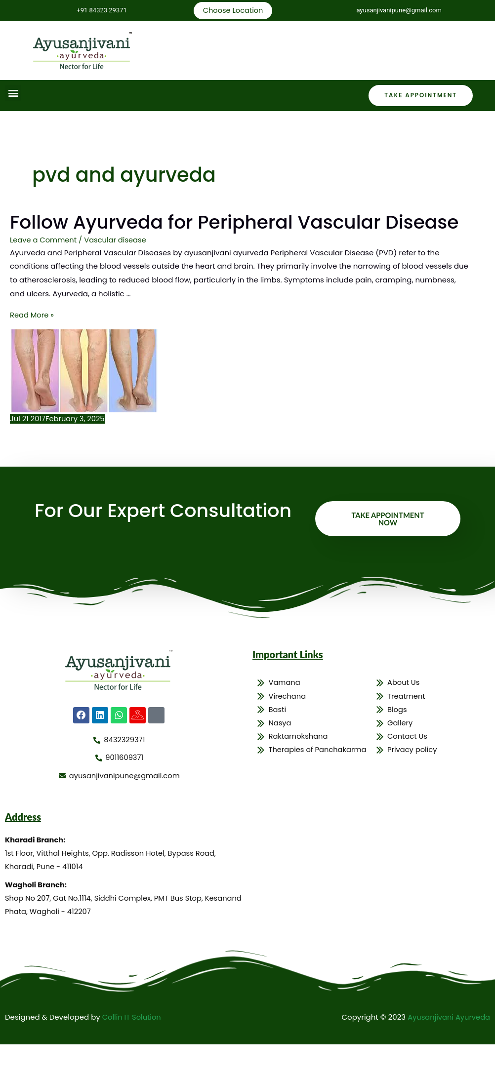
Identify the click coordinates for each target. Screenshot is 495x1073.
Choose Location (232, 10)
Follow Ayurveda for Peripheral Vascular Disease (207, 235)
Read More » (32, 341)
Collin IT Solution (132, 1046)
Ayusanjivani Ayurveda (448, 1046)
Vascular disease (117, 266)
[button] (13, 93)
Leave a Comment (44, 266)
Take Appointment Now (388, 545)
